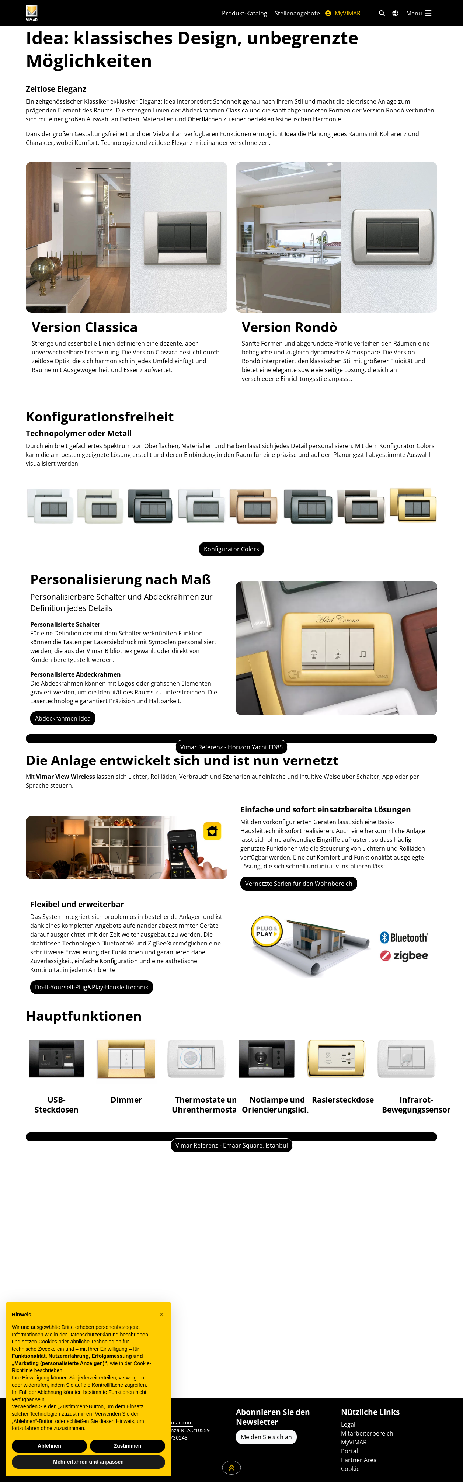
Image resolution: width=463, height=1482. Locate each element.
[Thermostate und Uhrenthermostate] (196, 1195)
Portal (349, 1451)
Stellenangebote (297, 13)
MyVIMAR (342, 13)
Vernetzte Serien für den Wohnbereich (298, 1003)
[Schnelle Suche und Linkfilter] (382, 13)
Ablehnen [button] (49, 1446)
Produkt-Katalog (244, 13)
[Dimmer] (126, 1190)
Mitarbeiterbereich (367, 1433)
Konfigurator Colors (231, 549)
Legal (348, 1424)
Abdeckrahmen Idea (63, 718)
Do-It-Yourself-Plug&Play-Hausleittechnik (91, 1107)
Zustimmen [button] (128, 1446)
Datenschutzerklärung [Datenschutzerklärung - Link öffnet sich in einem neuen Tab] (93, 1334)
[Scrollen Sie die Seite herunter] (231, 1468)
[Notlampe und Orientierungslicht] (266, 1195)
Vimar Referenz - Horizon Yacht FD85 (231, 841)
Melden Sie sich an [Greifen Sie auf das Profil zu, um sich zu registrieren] (266, 1437)
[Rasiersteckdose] (336, 1190)
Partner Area (359, 1460)
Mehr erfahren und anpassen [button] (88, 1462)
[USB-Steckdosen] (56, 1195)
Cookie (350, 1469)
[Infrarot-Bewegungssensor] (406, 1195)
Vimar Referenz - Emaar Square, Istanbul (231, 1359)
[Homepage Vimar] (59, 13)
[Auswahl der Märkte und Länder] (395, 13)
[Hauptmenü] (419, 13)
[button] (161, 1314)
